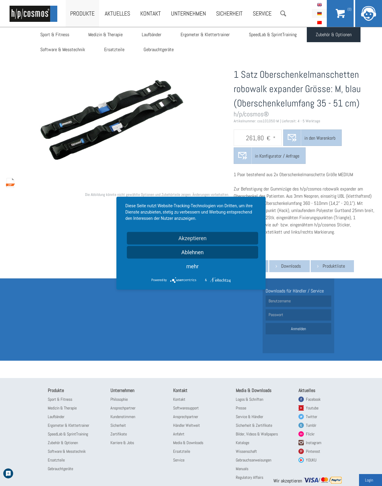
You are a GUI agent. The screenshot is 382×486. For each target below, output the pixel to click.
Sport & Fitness (54, 34)
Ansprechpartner (122, 408)
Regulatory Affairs (249, 477)
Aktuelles (117, 13)
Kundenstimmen (122, 416)
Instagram (313, 442)
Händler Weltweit (186, 425)
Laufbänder (151, 34)
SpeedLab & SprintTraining (273, 34)
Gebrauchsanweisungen (253, 460)
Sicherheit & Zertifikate (254, 425)
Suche (283, 13)
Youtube (312, 408)
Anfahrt (178, 434)
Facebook (313, 399)
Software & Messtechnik (62, 49)
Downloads (291, 266)
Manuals (242, 468)
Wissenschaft (246, 451)
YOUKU (311, 460)
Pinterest (313, 451)
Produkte (82, 13)
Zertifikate (118, 434)
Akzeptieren (192, 238)
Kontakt (150, 13)
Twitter (311, 416)
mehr (192, 266)
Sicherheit (229, 13)
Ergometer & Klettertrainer (205, 34)
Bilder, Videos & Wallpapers (257, 434)
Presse (241, 408)
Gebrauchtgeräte (159, 49)
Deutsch (319, 13)
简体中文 (319, 22)
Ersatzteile (114, 49)
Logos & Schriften (249, 399)
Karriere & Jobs (122, 442)
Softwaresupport (186, 408)
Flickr (310, 434)
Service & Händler (249, 416)
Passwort (276, 314)
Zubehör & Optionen (334, 34)
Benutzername (280, 301)
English (319, 4)
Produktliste (334, 266)
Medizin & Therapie (105, 34)
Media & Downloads (188, 442)
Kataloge (242, 442)
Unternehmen (188, 13)
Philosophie (119, 399)
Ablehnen (192, 252)
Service (262, 13)
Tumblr (311, 425)
